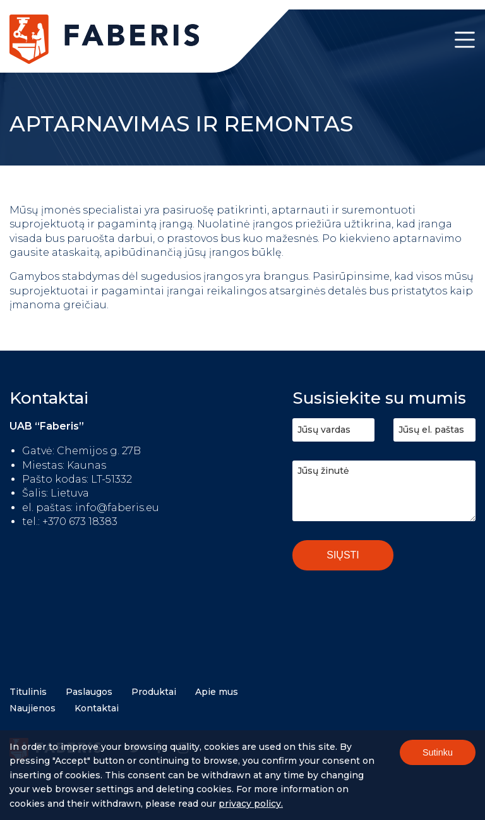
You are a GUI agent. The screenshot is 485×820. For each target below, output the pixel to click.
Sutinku (437, 755)
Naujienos (32, 708)
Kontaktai (97, 708)
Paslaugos (89, 691)
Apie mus (216, 691)
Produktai (153, 691)
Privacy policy (250, 805)
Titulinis (28, 691)
